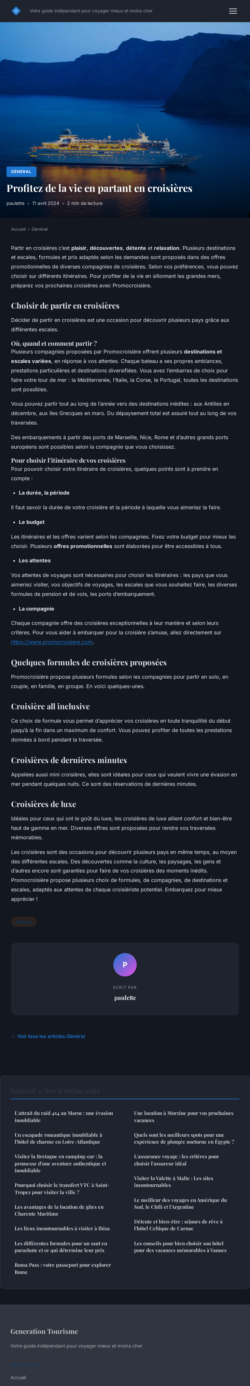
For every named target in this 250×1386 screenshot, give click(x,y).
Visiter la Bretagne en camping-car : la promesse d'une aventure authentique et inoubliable (60, 1163)
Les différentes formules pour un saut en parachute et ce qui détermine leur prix (61, 1246)
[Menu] (233, 11)
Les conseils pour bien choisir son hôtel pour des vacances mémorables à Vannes (180, 1246)
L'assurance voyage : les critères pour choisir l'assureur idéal (176, 1159)
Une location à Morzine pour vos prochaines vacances (183, 1116)
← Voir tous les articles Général (48, 1036)
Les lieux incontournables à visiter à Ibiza (62, 1228)
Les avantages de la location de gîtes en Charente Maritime (59, 1210)
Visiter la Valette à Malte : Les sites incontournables (173, 1181)
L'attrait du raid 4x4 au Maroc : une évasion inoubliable (64, 1116)
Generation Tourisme (44, 1330)
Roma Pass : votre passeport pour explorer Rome (63, 1268)
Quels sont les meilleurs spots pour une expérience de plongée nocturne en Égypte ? (184, 1138)
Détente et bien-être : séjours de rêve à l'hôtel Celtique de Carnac (178, 1225)
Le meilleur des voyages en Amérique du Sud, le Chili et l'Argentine (180, 1203)
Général (21, 171)
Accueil (18, 229)
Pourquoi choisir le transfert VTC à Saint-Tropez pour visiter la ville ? (62, 1188)
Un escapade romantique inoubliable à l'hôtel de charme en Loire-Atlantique (58, 1138)
